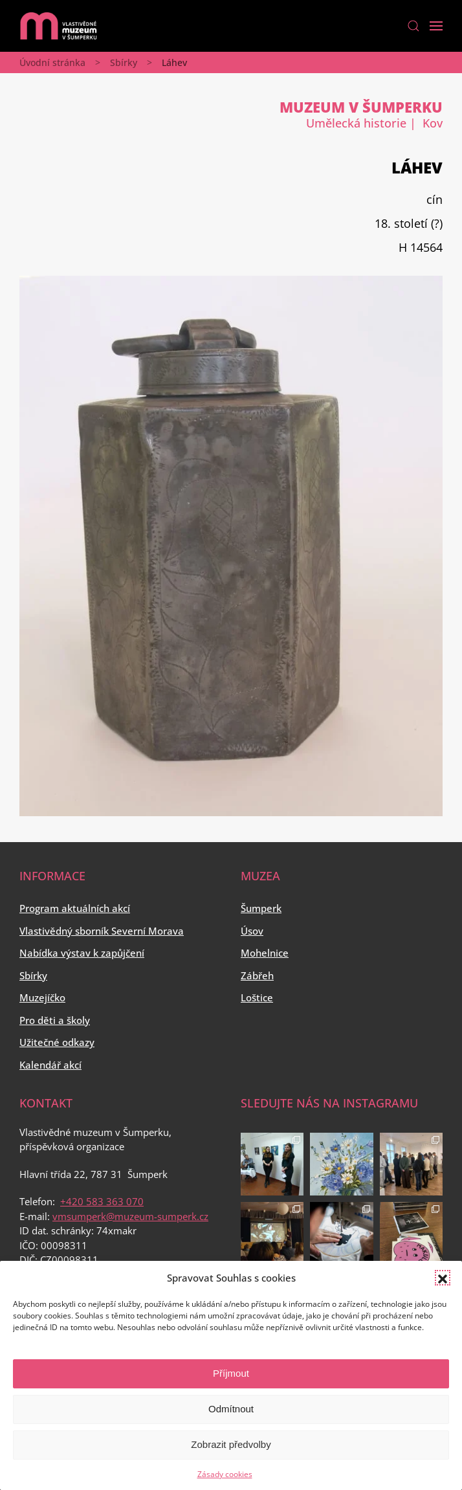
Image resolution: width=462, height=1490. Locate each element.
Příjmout (231, 1373)
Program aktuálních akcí (74, 908)
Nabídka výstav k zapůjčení (81, 952)
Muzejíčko (42, 997)
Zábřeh (257, 975)
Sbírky (123, 62)
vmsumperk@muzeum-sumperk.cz (130, 1216)
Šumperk (261, 908)
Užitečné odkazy (56, 1042)
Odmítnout (231, 1408)
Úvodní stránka (52, 62)
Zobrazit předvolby (230, 1444)
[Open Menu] (436, 26)
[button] (442, 1277)
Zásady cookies (224, 1474)
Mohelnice (265, 952)
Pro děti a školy (54, 1020)
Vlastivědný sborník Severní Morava (101, 930)
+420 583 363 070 (102, 1201)
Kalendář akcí (50, 1064)
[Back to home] (58, 26)
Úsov (252, 930)
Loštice (257, 997)
